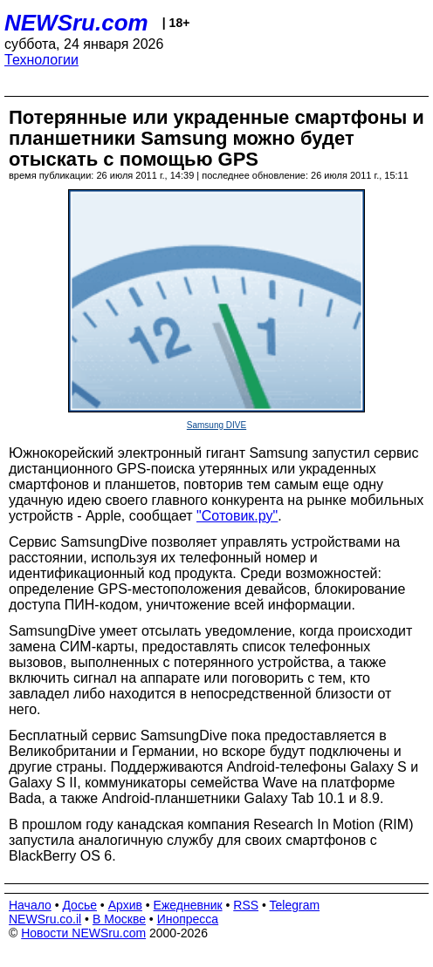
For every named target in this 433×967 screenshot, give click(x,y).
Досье (79, 905)
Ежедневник (188, 905)
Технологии (41, 59)
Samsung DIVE (216, 425)
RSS (245, 905)
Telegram (295, 905)
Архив (125, 905)
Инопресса (188, 919)
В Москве (119, 919)
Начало (30, 905)
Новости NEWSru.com (83, 933)
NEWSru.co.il (45, 919)
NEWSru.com (76, 23)
